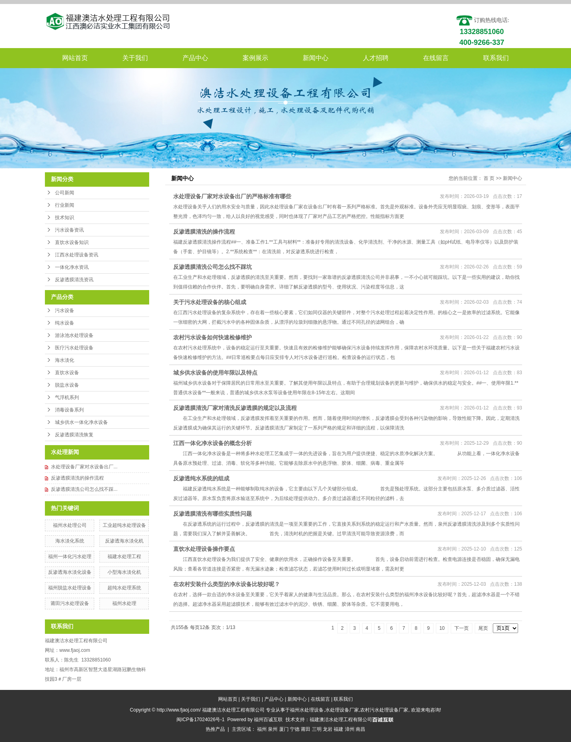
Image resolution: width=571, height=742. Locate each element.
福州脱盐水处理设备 (69, 588)
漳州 (349, 729)
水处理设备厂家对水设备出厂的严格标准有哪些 (232, 196)
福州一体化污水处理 (69, 556)
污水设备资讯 (69, 230)
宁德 (295, 729)
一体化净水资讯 (72, 267)
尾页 (483, 628)
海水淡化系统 (69, 541)
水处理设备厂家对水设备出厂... (84, 467)
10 (442, 628)
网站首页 (75, 57)
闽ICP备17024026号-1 (200, 719)
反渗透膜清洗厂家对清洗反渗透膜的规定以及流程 (235, 408)
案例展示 (255, 57)
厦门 (284, 729)
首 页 (489, 178)
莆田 (305, 729)
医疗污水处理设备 (74, 348)
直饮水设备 (67, 372)
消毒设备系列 (69, 410)
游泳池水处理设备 (74, 335)
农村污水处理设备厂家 (384, 710)
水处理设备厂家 (342, 710)
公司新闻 (64, 193)
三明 (317, 729)
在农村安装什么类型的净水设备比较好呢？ (226, 584)
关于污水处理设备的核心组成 (209, 302)
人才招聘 (376, 57)
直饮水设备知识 (72, 242)
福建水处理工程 (124, 556)
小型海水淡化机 (124, 572)
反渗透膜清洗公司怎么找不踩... (84, 489)
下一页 (461, 628)
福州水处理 (124, 603)
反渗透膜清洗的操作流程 (77, 478)
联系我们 (496, 57)
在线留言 (436, 57)
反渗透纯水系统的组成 (201, 478)
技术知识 (64, 217)
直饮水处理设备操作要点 (204, 549)
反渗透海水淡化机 (124, 541)
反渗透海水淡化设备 (69, 572)
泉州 (272, 729)
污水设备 (64, 310)
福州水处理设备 (307, 710)
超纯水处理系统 (124, 588)
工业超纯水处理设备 (124, 525)
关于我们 (135, 57)
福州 (262, 729)
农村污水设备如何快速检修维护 (212, 337)
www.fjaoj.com (74, 650)
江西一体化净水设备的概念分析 (212, 443)
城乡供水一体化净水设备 (81, 422)
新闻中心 (315, 57)
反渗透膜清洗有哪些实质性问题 (212, 513)
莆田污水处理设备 (70, 603)
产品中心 (195, 57)
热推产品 (215, 729)
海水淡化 (64, 360)
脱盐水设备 (67, 385)
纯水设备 (64, 323)
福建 (338, 729)
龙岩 (327, 729)
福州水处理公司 (70, 525)
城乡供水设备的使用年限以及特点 (215, 372)
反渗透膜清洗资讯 (74, 279)
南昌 (360, 729)
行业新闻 (64, 205)
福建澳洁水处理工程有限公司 (341, 719)
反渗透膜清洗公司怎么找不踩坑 (212, 267)
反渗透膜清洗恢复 (74, 435)
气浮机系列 (67, 397)
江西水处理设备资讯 (76, 255)
